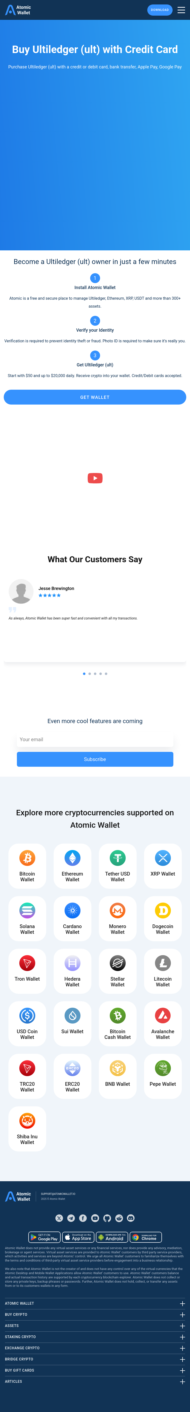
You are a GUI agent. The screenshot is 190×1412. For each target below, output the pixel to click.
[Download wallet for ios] (78, 1237)
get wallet (95, 397)
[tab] (84, 674)
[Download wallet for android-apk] (112, 1237)
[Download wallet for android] (44, 1237)
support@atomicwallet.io (58, 1194)
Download (160, 10)
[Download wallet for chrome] (146, 1237)
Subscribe (95, 759)
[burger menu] (181, 10)
